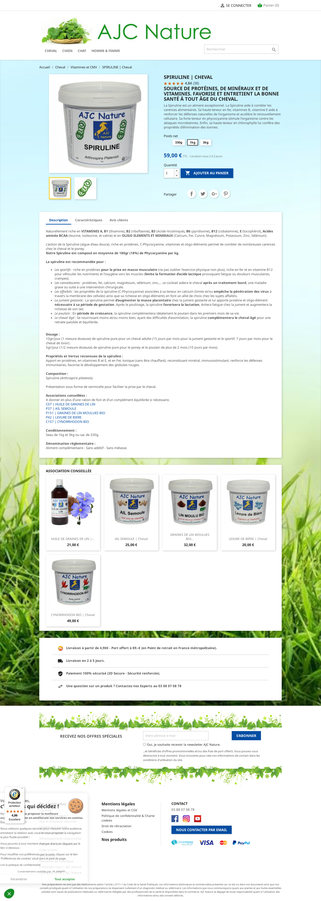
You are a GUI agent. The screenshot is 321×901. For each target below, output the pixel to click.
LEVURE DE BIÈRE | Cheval (248, 539)
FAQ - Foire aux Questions (58, 844)
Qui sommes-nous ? (53, 816)
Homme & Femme (105, 50)
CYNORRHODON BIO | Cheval (73, 615)
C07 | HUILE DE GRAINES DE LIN (70, 404)
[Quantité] (169, 173)
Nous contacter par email (201, 829)
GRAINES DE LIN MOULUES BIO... (189, 537)
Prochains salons (51, 833)
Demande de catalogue (56, 861)
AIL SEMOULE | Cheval (131, 539)
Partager (191, 193)
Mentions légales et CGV (119, 810)
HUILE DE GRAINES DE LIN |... (73, 539)
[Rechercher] (241, 49)
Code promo (48, 850)
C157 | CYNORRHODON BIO (67, 421)
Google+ (214, 193)
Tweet (202, 193)
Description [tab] (58, 220)
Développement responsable (60, 838)
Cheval (51, 50)
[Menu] (22, 789)
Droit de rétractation (116, 826)
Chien (67, 50)
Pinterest (225, 193)
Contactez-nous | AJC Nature (60, 867)
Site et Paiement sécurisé (57, 821)
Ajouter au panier (207, 173)
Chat (82, 50)
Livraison (45, 810)
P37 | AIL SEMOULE (61, 408)
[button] (9, 893)
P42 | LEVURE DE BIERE (63, 417)
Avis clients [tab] (119, 220)
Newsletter (47, 855)
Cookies (107, 832)
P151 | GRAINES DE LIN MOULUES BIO (75, 413)
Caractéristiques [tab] (88, 220)
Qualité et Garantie (53, 827)
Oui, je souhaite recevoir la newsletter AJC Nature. (184, 744)
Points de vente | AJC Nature (60, 872)
